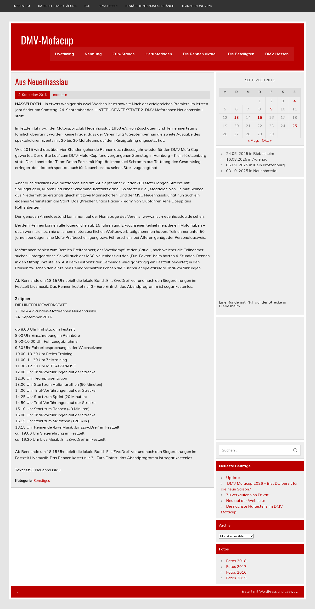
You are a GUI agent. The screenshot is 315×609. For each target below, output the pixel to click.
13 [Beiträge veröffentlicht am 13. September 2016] (236, 117)
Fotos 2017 (236, 566)
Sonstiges (42, 480)
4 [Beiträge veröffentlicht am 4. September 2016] (294, 100)
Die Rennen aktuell (200, 53)
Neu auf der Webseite (245, 500)
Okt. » (267, 140)
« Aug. (253, 140)
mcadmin (60, 94)
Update (233, 477)
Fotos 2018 (236, 560)
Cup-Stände (123, 53)
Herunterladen (159, 53)
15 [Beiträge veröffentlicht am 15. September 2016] (259, 117)
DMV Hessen (277, 53)
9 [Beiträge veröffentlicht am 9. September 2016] (271, 109)
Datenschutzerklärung (57, 6)
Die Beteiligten (241, 53)
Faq (87, 6)
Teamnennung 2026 (197, 6)
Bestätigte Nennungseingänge (149, 6)
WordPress (268, 591)
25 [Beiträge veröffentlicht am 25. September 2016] (294, 125)
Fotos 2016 (236, 572)
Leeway (291, 591)
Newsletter (107, 6)
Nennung (93, 53)
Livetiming (64, 53)
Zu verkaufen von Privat (247, 494)
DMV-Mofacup (47, 39)
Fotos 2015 (236, 578)
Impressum (21, 6)
